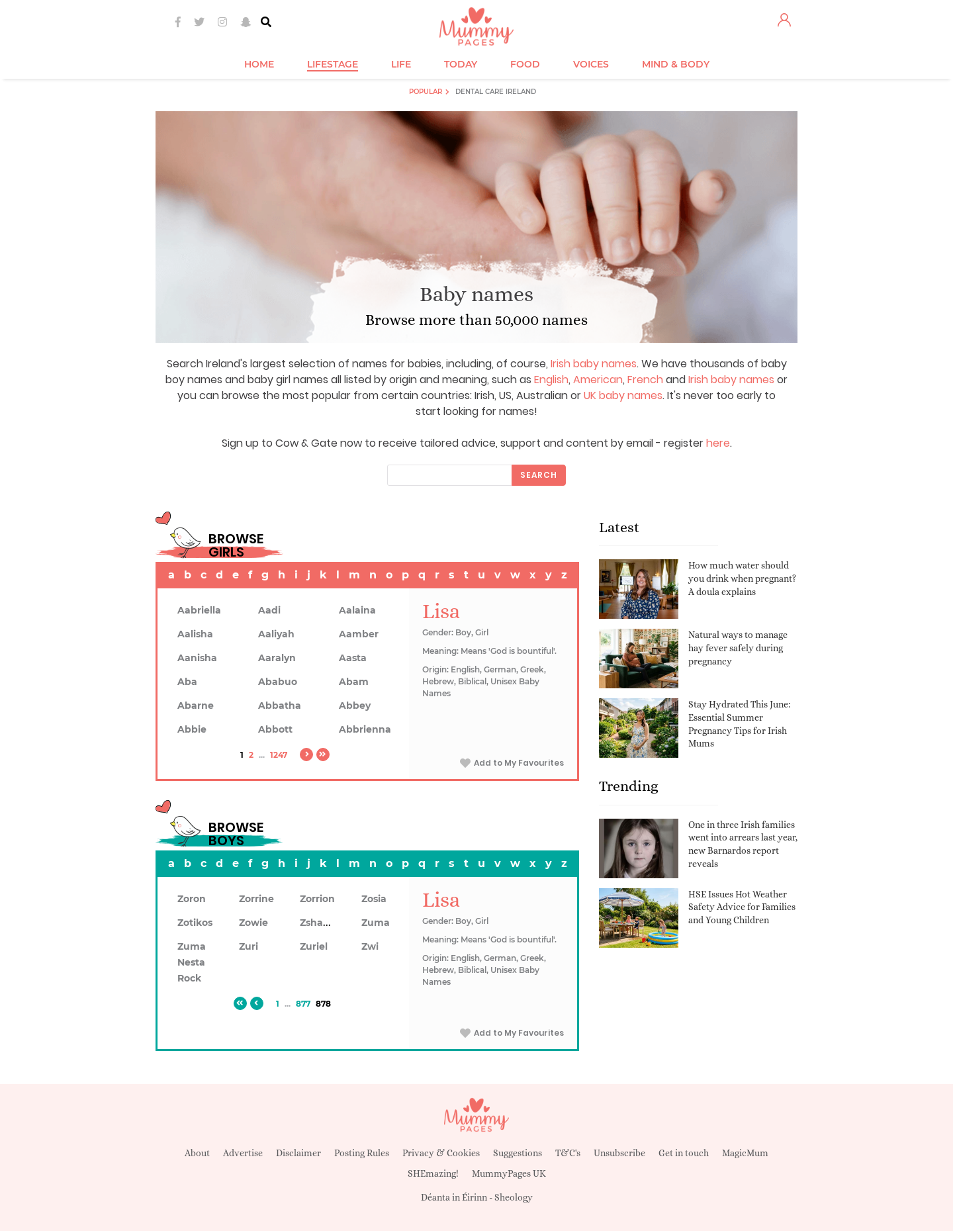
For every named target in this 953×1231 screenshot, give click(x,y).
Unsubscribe (619, 1153)
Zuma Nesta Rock (191, 962)
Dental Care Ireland (495, 91)
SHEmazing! (433, 1173)
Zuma (375, 923)
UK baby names (623, 395)
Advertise (243, 1153)
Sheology (513, 1197)
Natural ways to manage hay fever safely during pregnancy (738, 647)
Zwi (370, 946)
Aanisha (197, 658)
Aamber (359, 634)
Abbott (275, 729)
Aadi (269, 610)
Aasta (353, 658)
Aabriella (199, 610)
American (598, 379)
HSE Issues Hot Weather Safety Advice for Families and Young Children (741, 907)
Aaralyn (277, 658)
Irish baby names (594, 363)
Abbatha (279, 705)
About (197, 1153)
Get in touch (683, 1153)
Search (538, 474)
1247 (278, 755)
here (718, 443)
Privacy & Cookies (441, 1153)
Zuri (248, 946)
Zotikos (194, 923)
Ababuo (277, 682)
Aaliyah (276, 634)
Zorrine (256, 899)
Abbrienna (365, 729)
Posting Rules (361, 1153)
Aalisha (195, 634)
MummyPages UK (509, 1173)
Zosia (373, 899)
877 (303, 1004)
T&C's (567, 1153)
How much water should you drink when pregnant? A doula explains (742, 578)
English (551, 379)
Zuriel (314, 946)
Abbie (191, 729)
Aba (187, 682)
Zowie (253, 923)
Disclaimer (298, 1153)
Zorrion (317, 899)
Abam (354, 682)
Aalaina (357, 610)
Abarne (195, 705)
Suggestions (517, 1153)
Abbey (355, 705)
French (645, 379)
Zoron (191, 899)
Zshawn (319, 923)
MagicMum (745, 1153)
